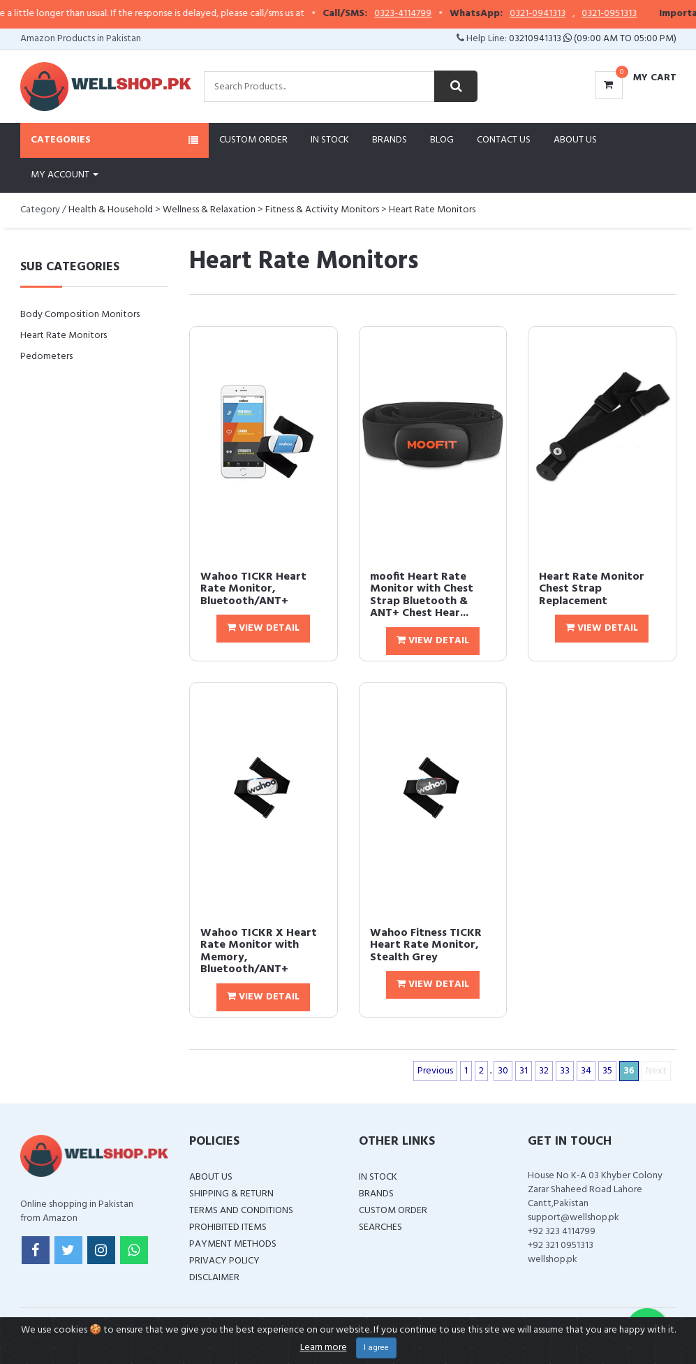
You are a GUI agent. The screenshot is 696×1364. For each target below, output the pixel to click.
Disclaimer (214, 1278)
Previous (435, 1071)
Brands (389, 140)
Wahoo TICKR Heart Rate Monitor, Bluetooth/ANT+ (253, 589)
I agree (376, 1348)
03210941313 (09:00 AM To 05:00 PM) (592, 39)
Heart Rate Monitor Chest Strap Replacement (591, 589)
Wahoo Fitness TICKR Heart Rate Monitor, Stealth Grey (426, 945)
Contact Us (504, 140)
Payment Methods (232, 1244)
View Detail (263, 628)
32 (544, 1071)
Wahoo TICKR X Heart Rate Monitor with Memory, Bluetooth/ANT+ (258, 951)
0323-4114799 (417, 14)
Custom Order (253, 140)
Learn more (323, 1348)
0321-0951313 (623, 14)
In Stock (330, 140)
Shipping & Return (231, 1194)
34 (586, 1071)
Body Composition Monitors (80, 315)
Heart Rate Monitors (432, 210)
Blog (442, 140)
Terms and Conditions (241, 1211)
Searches (380, 1227)
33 (565, 1071)
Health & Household (110, 210)
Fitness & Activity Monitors (322, 210)
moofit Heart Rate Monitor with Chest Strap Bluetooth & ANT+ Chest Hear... (421, 595)
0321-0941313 (552, 14)
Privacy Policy (224, 1261)
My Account (64, 175)
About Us (575, 140)
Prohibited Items (228, 1227)
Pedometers (46, 357)
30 (503, 1071)
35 (607, 1071)
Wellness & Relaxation (209, 210)
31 (523, 1071)
